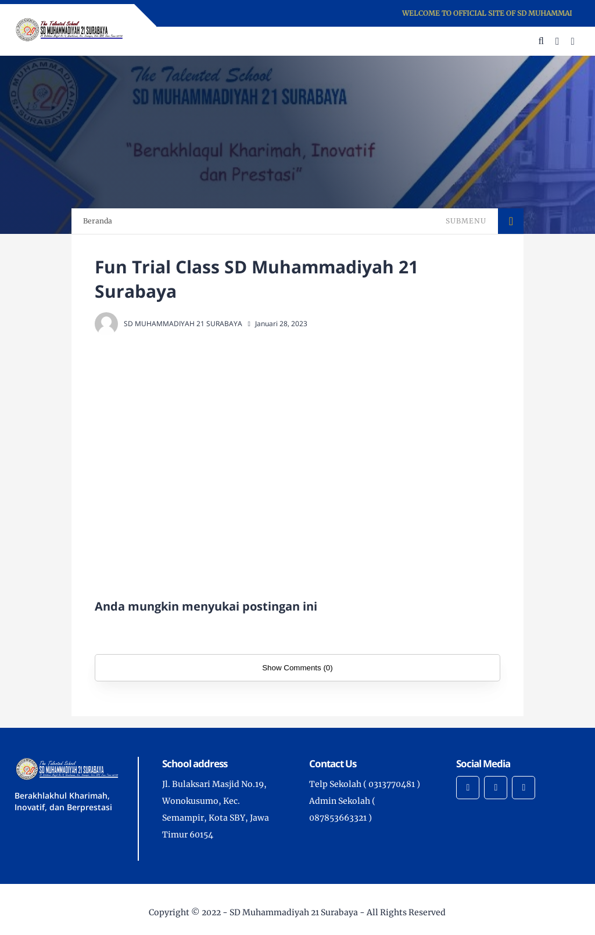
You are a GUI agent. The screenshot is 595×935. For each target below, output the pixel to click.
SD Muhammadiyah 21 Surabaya (294, 912)
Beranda (97, 220)
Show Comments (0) (297, 667)
